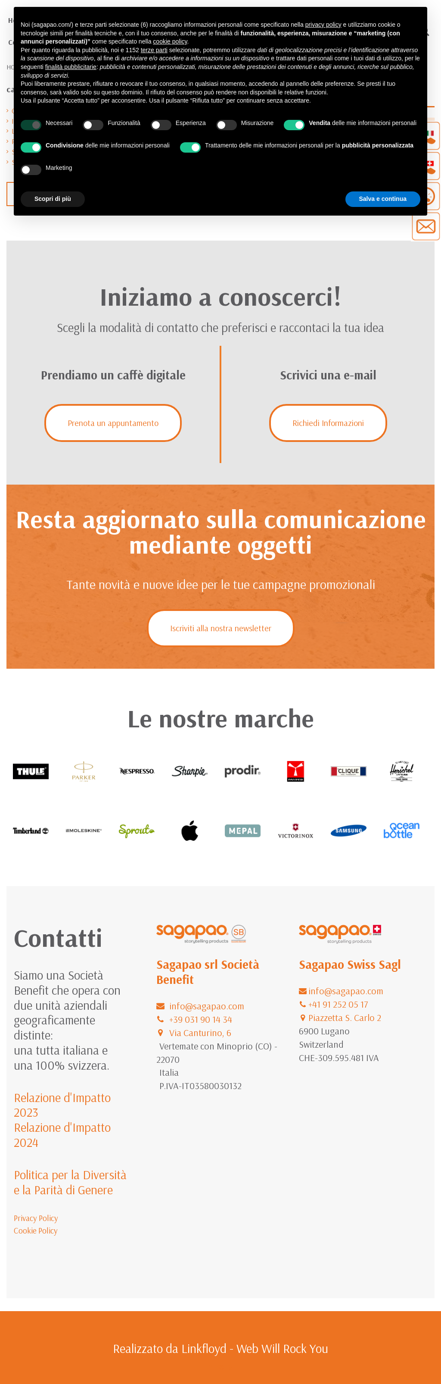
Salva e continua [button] (383, 198)
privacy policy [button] (323, 24)
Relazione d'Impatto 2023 (62, 1105)
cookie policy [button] (170, 41)
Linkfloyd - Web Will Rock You (254, 1348)
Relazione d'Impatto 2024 (62, 1134)
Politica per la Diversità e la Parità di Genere (70, 1182)
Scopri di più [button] (52, 198)
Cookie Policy (36, 1230)
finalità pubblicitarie (70, 66)
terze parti (154, 50)
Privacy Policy (36, 1218)
